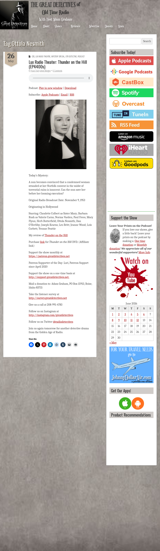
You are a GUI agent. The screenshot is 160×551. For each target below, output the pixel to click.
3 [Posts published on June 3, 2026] (125, 314)
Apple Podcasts (50, 94)
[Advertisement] (131, 192)
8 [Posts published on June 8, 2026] (112, 320)
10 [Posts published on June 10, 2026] (125, 320)
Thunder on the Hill (56, 235)
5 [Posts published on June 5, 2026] (137, 314)
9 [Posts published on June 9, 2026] (119, 320)
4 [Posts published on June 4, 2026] (131, 314)
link (42, 242)
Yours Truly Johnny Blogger (41, 70)
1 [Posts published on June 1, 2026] (112, 314)
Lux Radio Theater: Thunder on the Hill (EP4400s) (58, 64)
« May (113, 342)
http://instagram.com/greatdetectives (51, 315)
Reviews (75, 26)
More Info (144, 252)
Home (34, 26)
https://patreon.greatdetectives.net (49, 256)
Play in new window (50, 88)
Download (70, 88)
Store (121, 26)
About (46, 26)
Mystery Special (58, 56)
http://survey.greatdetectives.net (48, 298)
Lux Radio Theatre (43, 56)
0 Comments (57, 70)
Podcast (81, 56)
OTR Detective (71, 56)
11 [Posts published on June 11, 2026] (132, 320)
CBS (33, 56)
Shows (58, 26)
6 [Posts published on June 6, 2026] (143, 314)
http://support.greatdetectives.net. (49, 277)
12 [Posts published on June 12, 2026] (137, 320)
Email (64, 94)
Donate (109, 26)
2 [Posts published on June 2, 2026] (119, 314)
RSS (72, 94)
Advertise (94, 26)
